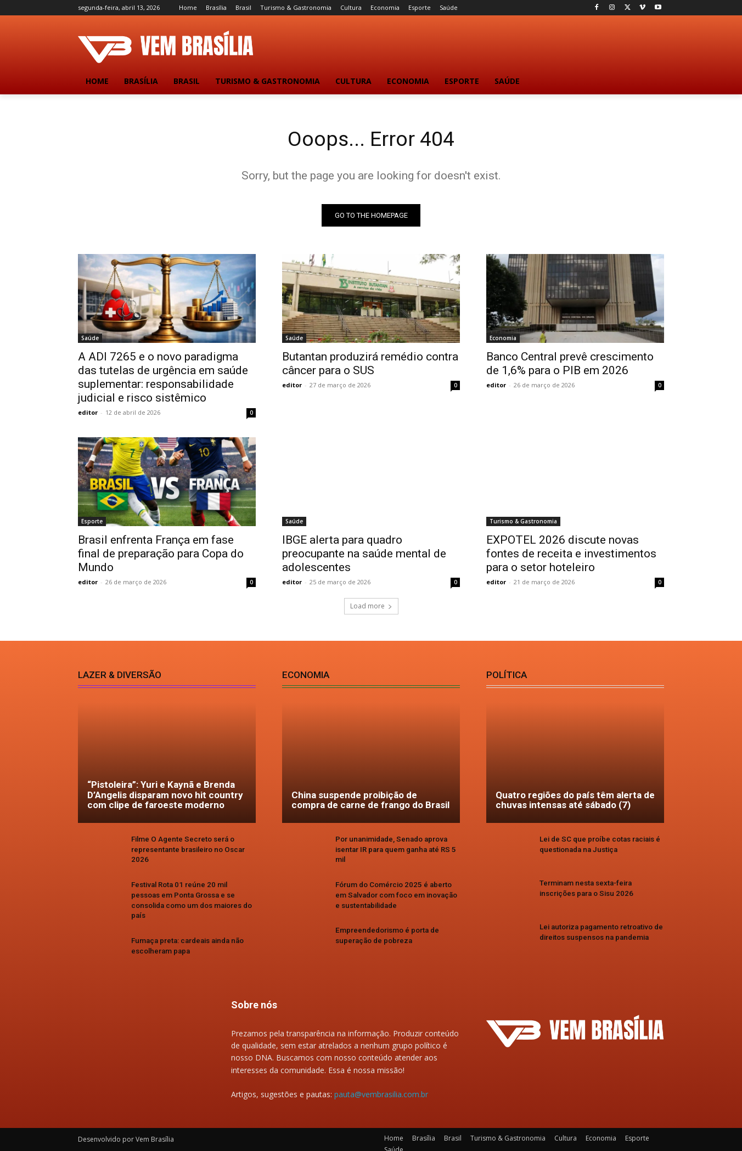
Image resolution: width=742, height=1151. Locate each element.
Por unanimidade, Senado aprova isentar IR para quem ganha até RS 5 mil (393, 851)
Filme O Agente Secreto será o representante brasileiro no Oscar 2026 (187, 851)
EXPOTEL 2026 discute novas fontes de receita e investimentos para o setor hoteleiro (571, 555)
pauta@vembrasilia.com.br (381, 1085)
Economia (503, 339)
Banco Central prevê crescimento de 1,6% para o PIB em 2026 (570, 365)
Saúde (90, 339)
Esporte (92, 523)
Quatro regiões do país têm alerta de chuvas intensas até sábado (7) (575, 802)
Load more (371, 607)
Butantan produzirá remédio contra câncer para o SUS (370, 365)
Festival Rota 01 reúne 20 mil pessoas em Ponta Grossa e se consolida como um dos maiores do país (192, 896)
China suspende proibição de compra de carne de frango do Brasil (370, 802)
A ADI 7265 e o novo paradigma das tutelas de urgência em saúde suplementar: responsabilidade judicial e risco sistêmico (163, 379)
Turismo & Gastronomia (523, 523)
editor (88, 414)
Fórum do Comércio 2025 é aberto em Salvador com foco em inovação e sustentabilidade (397, 896)
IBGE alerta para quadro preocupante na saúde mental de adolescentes (364, 555)
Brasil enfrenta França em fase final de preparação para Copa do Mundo (161, 555)
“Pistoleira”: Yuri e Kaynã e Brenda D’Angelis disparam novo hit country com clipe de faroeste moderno (165, 796)
